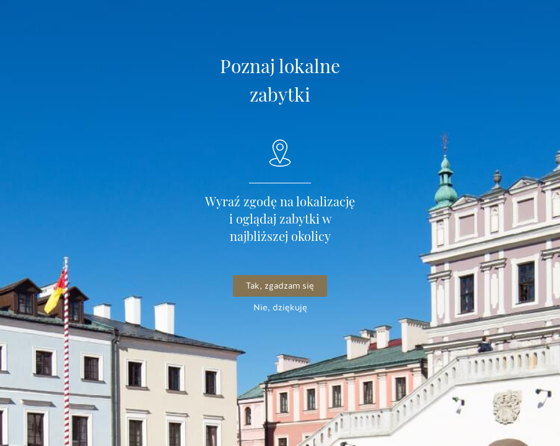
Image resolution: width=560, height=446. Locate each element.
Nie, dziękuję (280, 307)
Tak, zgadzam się (280, 286)
